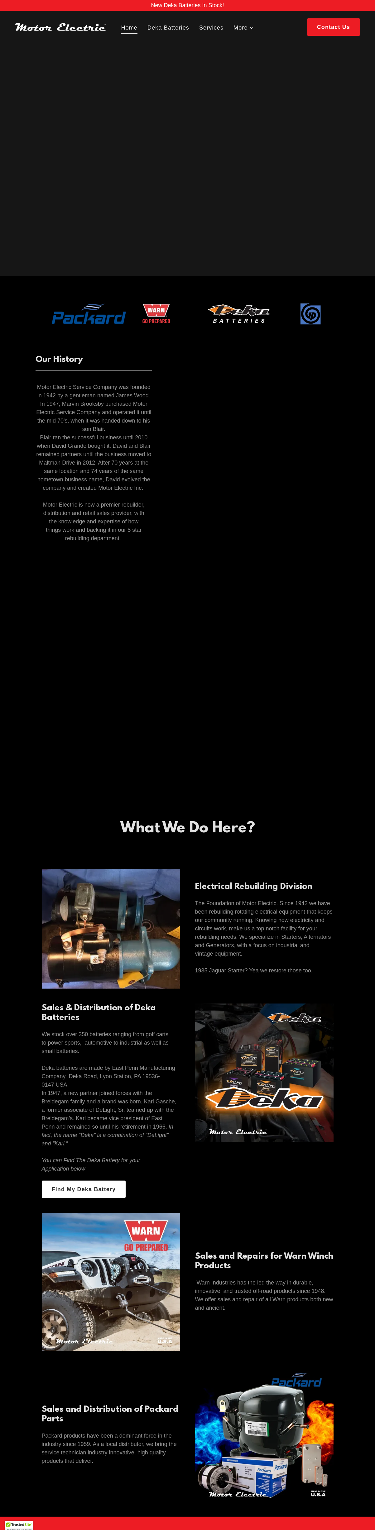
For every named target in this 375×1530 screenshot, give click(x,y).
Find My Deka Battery (84, 1189)
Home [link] (129, 28)
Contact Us (333, 27)
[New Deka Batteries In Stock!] (187, 5)
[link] (60, 27)
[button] (243, 28)
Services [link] (211, 28)
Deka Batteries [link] (168, 28)
